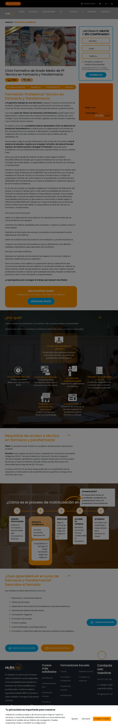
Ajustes (74, 718)
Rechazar (86, 718)
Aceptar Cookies (102, 718)
